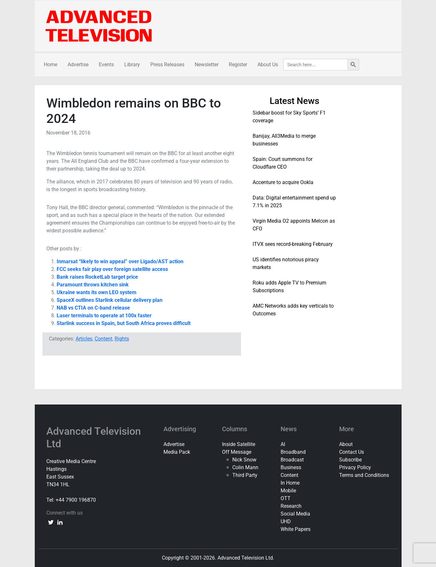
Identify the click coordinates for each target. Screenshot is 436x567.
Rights (122, 339)
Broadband (293, 452)
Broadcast (292, 460)
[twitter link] (50, 522)
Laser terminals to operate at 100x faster (104, 315)
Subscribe (350, 460)
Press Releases (167, 64)
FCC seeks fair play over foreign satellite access (112, 269)
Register (238, 64)
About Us (267, 64)
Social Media (295, 514)
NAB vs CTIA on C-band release (93, 308)
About (346, 444)
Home (50, 64)
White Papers (296, 529)
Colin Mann (245, 467)
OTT (286, 498)
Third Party (244, 475)
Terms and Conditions (364, 475)
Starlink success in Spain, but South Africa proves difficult (123, 323)
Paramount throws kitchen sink (93, 285)
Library (132, 64)
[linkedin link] (59, 522)
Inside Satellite (238, 444)
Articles (84, 339)
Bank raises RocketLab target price (97, 277)
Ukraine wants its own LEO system (96, 292)
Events (106, 64)
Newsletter (206, 64)
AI (283, 444)
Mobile (288, 491)
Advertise (78, 64)
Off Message (236, 452)
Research (291, 506)
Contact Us (351, 452)
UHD (286, 521)
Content (103, 339)
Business (291, 467)
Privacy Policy (355, 467)
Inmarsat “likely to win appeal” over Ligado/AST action (120, 261)
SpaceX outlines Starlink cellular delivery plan (109, 300)
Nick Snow (244, 460)
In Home (290, 483)
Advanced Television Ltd (93, 437)
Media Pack (176, 452)
